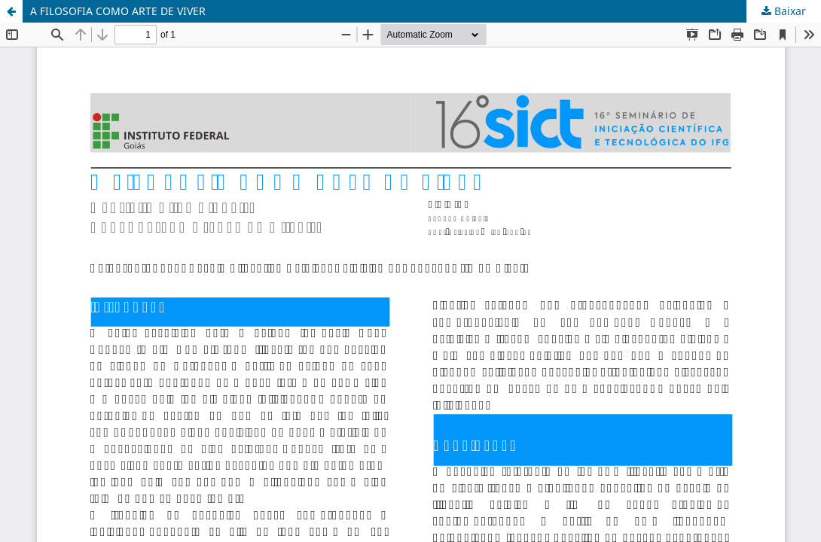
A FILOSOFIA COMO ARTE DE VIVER (118, 11)
